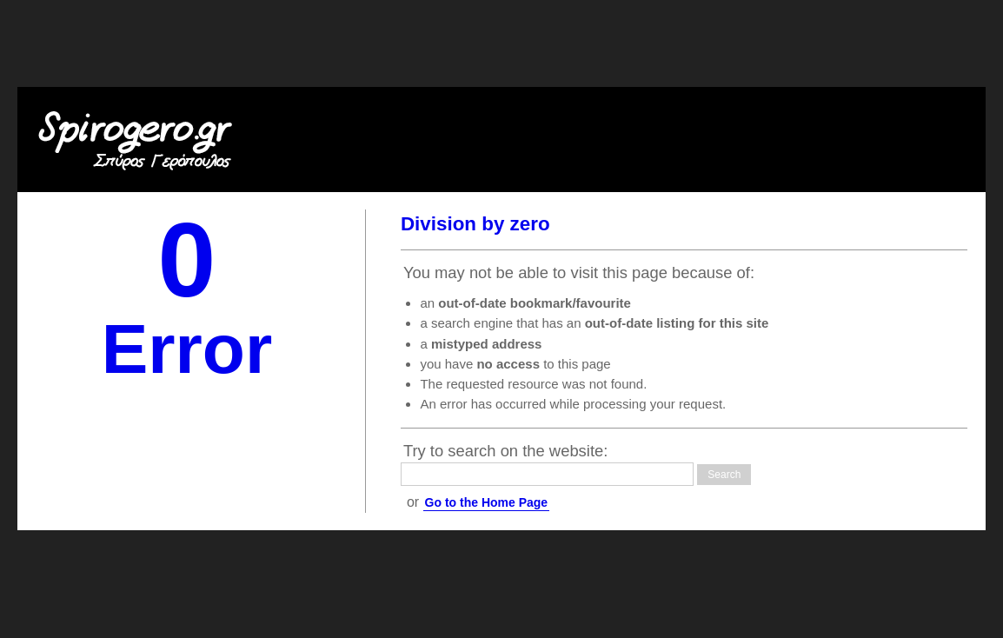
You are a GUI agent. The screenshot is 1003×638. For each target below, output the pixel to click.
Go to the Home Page (486, 502)
